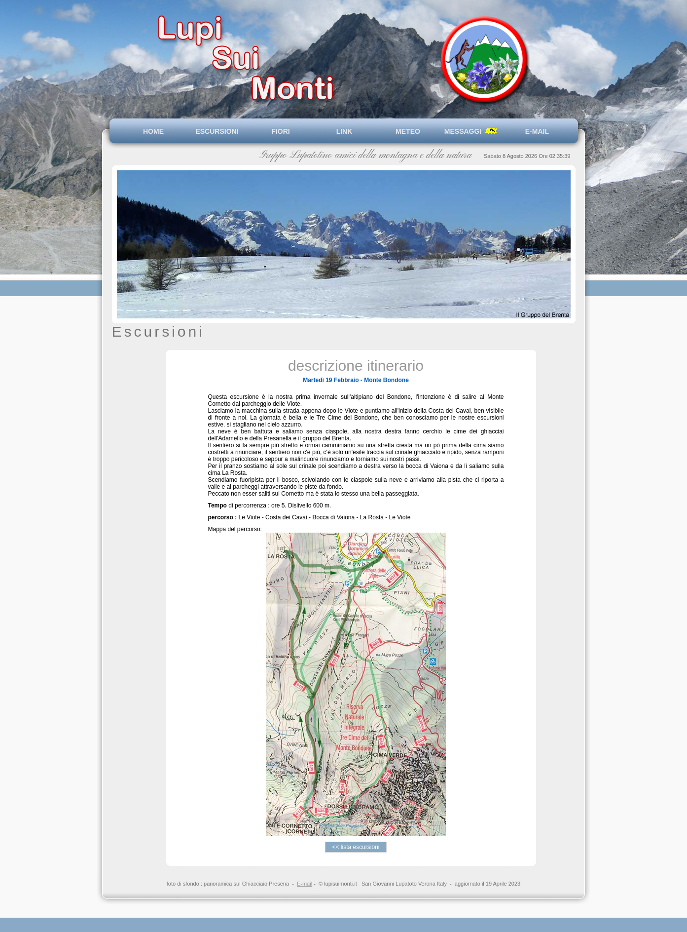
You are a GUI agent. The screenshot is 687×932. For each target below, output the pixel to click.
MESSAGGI (471, 131)
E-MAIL (535, 131)
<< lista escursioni (355, 847)
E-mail (304, 884)
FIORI (280, 131)
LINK (344, 131)
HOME (153, 131)
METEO (408, 131)
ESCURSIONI (216, 131)
